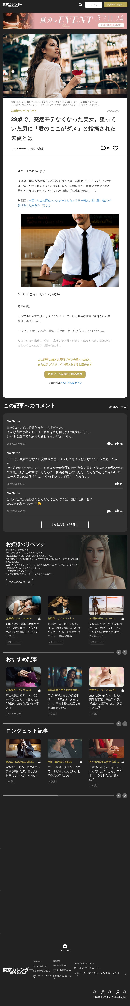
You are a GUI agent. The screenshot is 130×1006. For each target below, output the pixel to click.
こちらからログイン (71, 383)
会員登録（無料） (116, 4)
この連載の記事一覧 (19, 582)
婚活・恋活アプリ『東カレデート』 (87, 968)
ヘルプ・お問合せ (40, 966)
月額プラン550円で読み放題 (65, 374)
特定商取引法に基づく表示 (62, 977)
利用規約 (56, 961)
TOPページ (37, 962)
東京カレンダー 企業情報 (42, 976)
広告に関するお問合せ (41, 971)
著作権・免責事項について (62, 971)
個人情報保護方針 (60, 965)
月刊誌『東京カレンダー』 (84, 963)
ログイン (93, 4)
